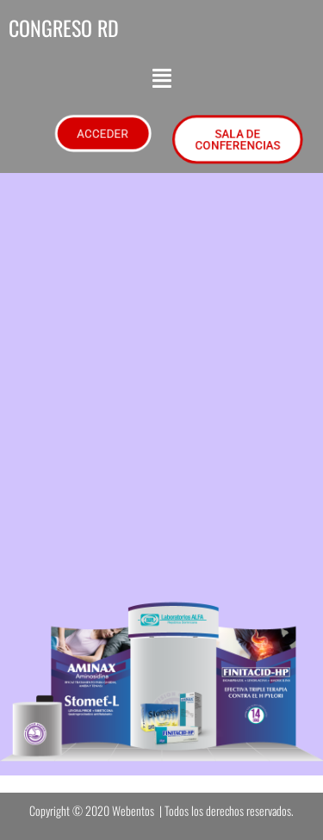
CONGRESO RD (64, 27)
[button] (162, 78)
